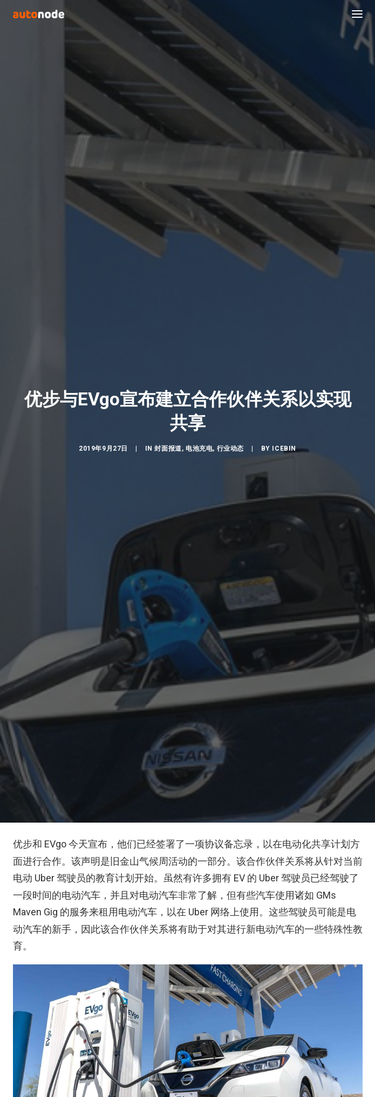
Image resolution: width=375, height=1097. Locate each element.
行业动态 (230, 437)
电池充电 (199, 437)
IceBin (284, 437)
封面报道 (167, 437)
